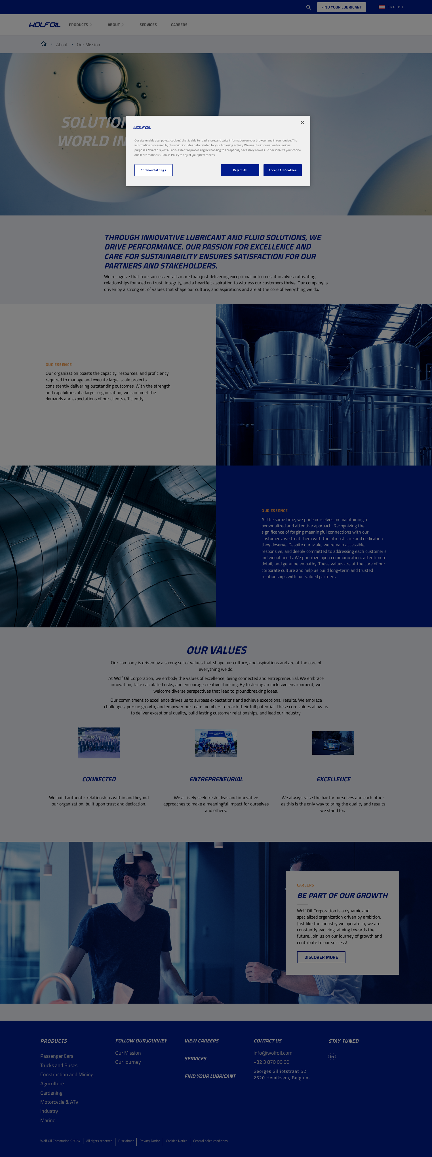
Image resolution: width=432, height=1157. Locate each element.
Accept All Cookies (282, 170)
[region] (218, 151)
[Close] (302, 122)
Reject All (240, 170)
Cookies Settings (153, 170)
